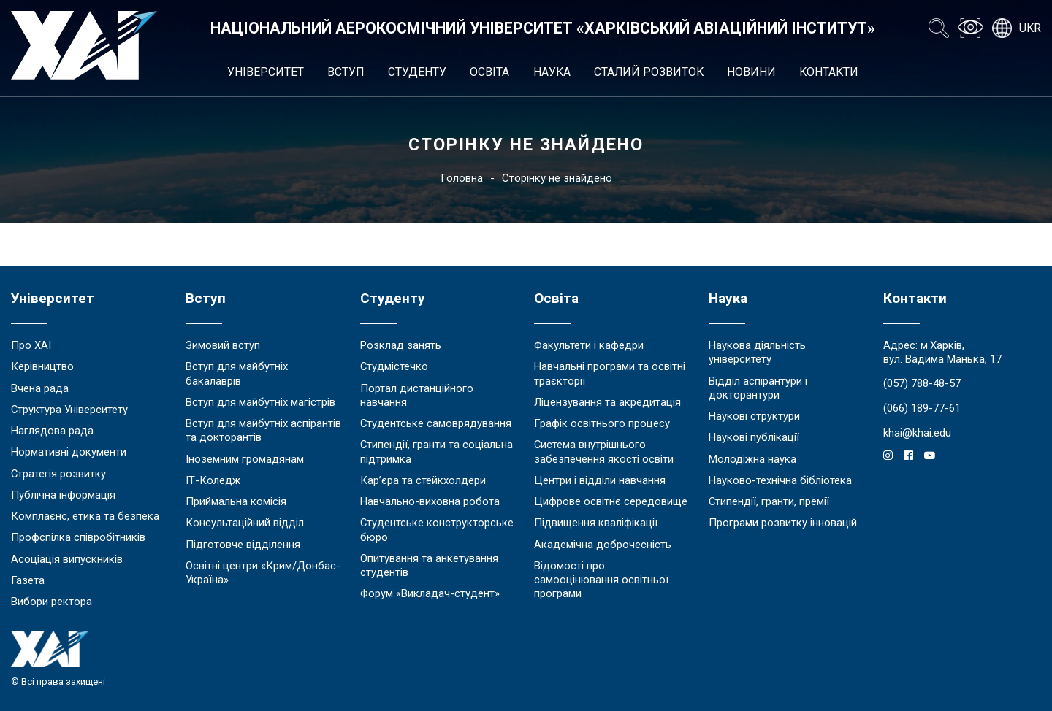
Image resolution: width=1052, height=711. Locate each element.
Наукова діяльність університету (757, 352)
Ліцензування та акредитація (607, 402)
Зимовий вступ (223, 345)
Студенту (417, 72)
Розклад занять (400, 345)
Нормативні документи (68, 451)
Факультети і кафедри (589, 345)
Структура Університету (69, 409)
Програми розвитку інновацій (783, 522)
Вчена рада (40, 388)
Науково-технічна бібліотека (780, 480)
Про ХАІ (31, 345)
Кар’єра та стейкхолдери (423, 480)
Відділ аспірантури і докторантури (758, 387)
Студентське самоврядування (435, 423)
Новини (751, 72)
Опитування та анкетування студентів (429, 565)
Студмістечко (394, 366)
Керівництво (42, 366)
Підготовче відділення (243, 544)
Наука (552, 72)
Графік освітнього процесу (602, 423)
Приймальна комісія (236, 501)
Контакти (828, 72)
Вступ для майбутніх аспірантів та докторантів (263, 430)
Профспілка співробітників (78, 537)
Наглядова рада (52, 430)
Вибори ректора (51, 601)
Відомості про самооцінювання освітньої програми (601, 579)
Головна (462, 178)
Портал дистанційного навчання (416, 395)
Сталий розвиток (649, 72)
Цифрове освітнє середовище (610, 501)
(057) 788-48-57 (922, 383)
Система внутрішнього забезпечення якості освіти (604, 451)
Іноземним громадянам (245, 459)
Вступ (346, 72)
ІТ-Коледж (213, 480)
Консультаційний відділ (245, 522)
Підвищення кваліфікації (596, 522)
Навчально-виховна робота (430, 501)
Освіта (489, 72)
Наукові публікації (754, 437)
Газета (28, 580)
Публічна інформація (63, 494)
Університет (265, 72)
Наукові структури (754, 416)
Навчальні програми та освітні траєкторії (609, 373)
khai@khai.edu (917, 432)
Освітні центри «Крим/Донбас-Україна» (263, 572)
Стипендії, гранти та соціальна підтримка (436, 451)
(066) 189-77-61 (922, 408)
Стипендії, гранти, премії (769, 501)
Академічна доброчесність (602, 544)
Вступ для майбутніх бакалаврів (237, 373)
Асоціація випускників (67, 559)
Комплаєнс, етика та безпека (85, 516)
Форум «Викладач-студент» (430, 593)
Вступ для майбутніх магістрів (260, 402)
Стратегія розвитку (58, 473)
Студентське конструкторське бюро (437, 529)
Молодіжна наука (752, 459)
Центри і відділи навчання (600, 480)
